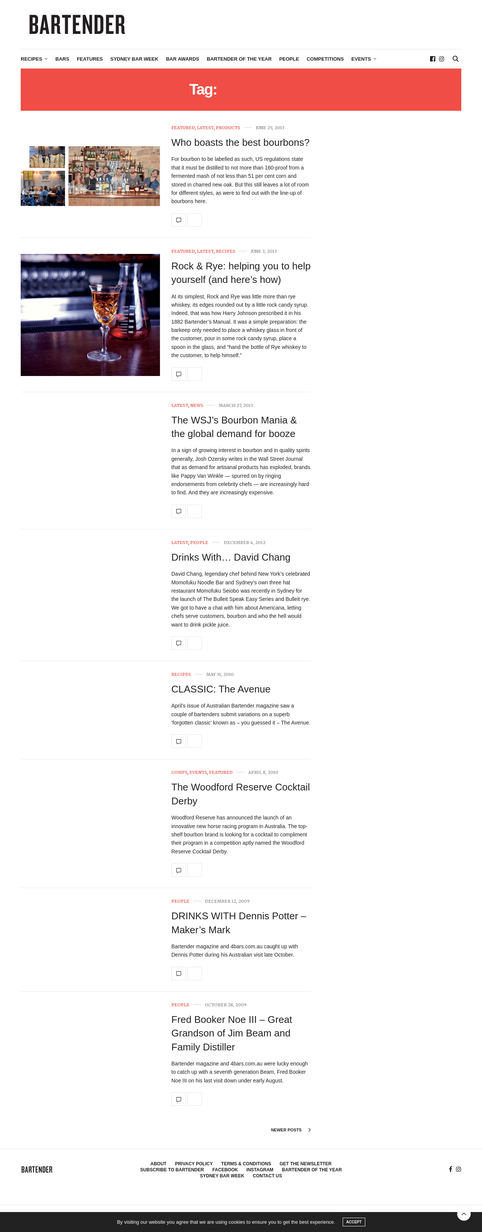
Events (361, 59)
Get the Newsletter (305, 1163)
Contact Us (267, 1176)
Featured (183, 128)
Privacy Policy (194, 1163)
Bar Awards (182, 59)
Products (228, 128)
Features (90, 59)
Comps (179, 772)
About (159, 1163)
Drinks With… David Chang (230, 557)
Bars (62, 59)
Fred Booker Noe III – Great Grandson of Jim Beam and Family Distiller (231, 1033)
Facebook (225, 1169)
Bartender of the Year (239, 59)
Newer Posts (291, 1130)
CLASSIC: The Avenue (221, 689)
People (289, 59)
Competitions (325, 59)
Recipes (31, 59)
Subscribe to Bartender (172, 1169)
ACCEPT (354, 1222)
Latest (205, 128)
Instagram (259, 1169)
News (196, 406)
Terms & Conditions (246, 1163)
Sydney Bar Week (134, 59)
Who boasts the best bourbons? (240, 142)
